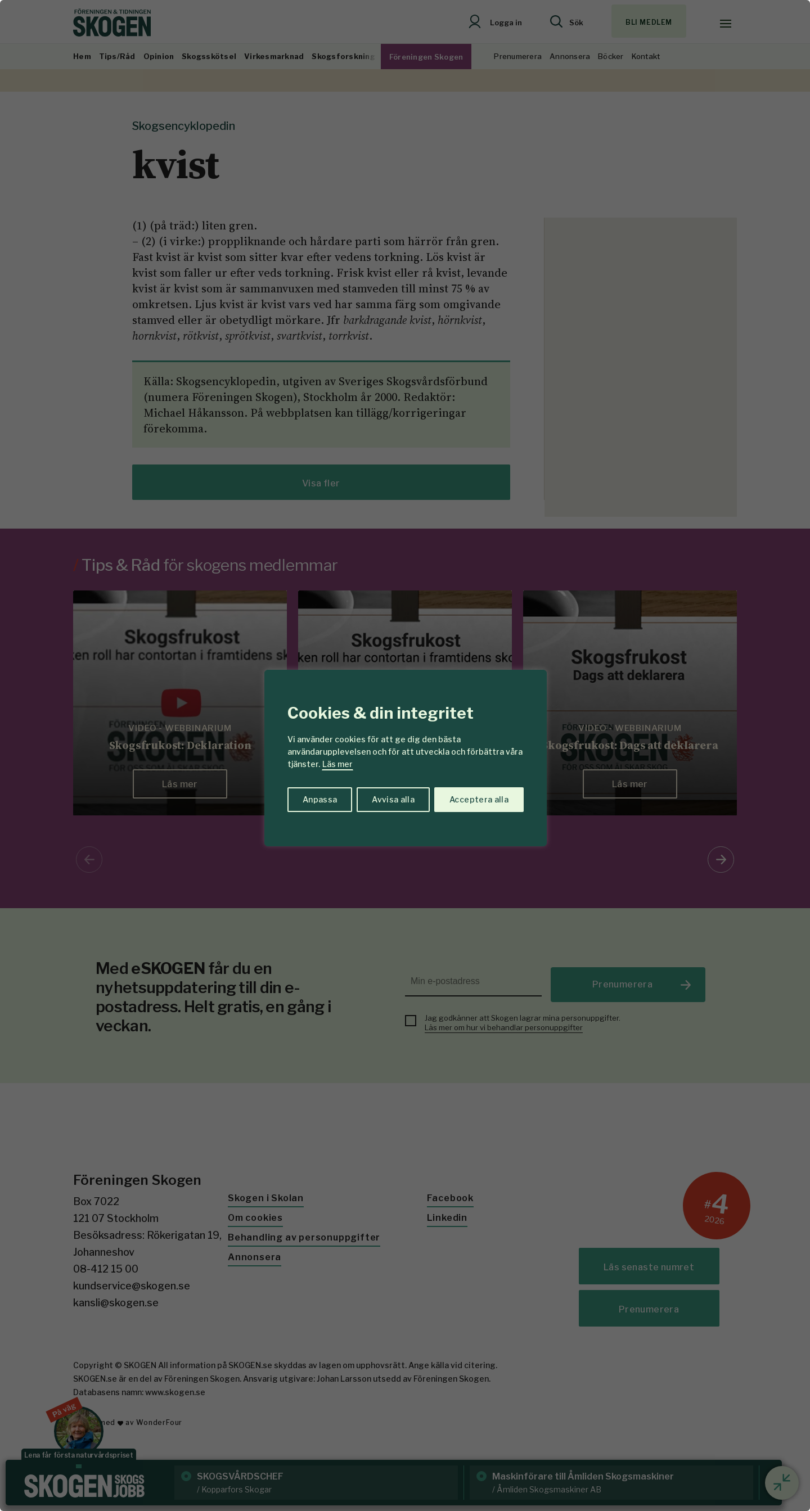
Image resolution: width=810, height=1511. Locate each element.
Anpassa (320, 799)
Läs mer (337, 764)
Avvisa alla (393, 799)
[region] (405, 755)
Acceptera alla (478, 799)
